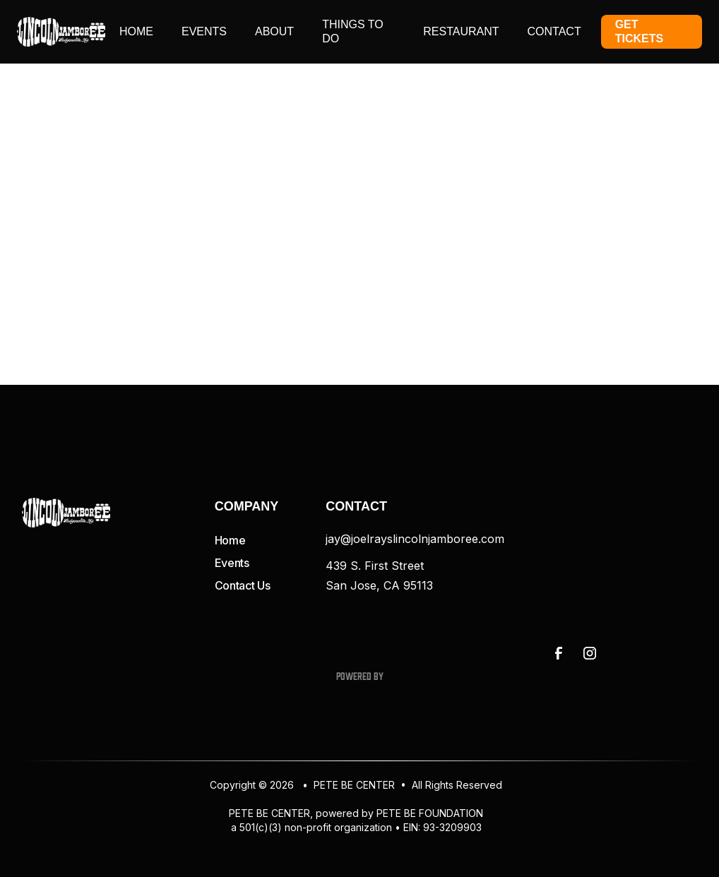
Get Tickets (639, 31)
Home (136, 31)
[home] (61, 32)
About (274, 31)
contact (554, 31)
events (204, 31)
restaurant (461, 31)
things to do (353, 31)
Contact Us (243, 585)
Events (232, 563)
